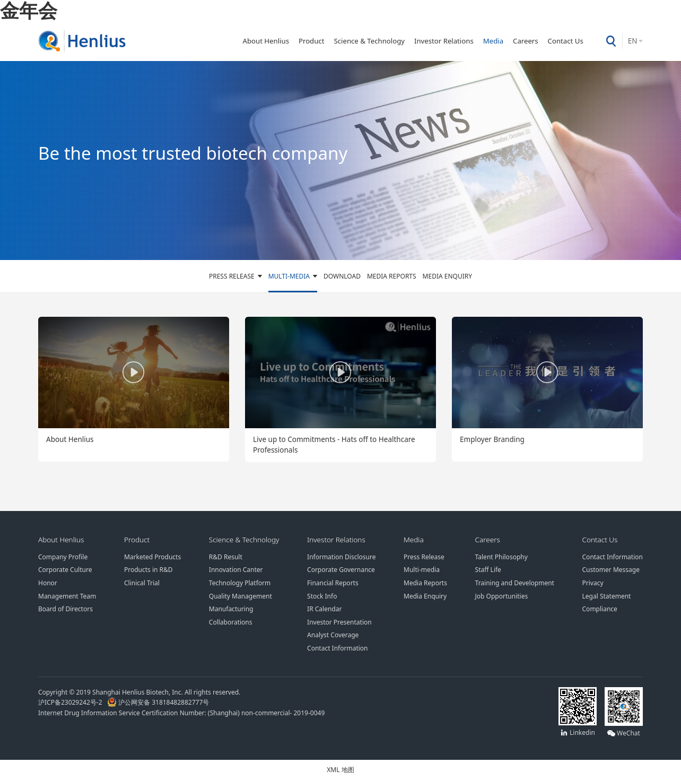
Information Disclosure (341, 556)
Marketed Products (152, 556)
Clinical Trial (142, 582)
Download (342, 276)
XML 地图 (340, 769)
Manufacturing (231, 608)
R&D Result (225, 556)
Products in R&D (148, 569)
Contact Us (565, 41)
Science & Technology (369, 41)
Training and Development (514, 582)
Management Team (67, 596)
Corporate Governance (341, 569)
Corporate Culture (65, 569)
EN (633, 41)
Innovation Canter (236, 569)
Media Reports (391, 276)
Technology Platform (239, 582)
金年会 (28, 10)
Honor (47, 582)
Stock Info (322, 596)
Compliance (599, 608)
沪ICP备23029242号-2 (72, 702)
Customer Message (611, 569)
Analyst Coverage (333, 634)
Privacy (593, 582)
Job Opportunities (501, 596)
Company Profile (63, 556)
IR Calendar (324, 608)
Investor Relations (444, 41)
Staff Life (488, 569)
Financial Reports (333, 582)
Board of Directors (65, 608)
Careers (525, 41)
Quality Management (240, 596)
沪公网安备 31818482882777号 (158, 702)
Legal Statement (606, 596)
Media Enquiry (447, 276)
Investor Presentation (339, 622)
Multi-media (289, 276)
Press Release (232, 276)
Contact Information (337, 648)
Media (493, 41)
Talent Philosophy (501, 556)
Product (312, 41)
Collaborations (230, 622)
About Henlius (265, 41)
